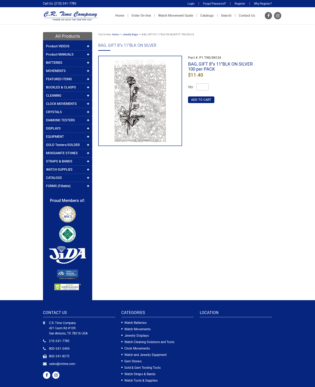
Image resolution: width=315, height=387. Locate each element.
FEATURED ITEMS (67, 79)
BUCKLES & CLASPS (67, 87)
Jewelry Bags (130, 34)
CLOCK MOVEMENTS (67, 104)
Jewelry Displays (136, 335)
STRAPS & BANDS (67, 161)
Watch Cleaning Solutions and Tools (149, 342)
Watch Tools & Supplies (141, 380)
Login (191, 3)
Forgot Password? (214, 3)
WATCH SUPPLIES (67, 170)
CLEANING (67, 96)
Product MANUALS (67, 55)
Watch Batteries (135, 323)
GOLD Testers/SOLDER (67, 145)
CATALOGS (67, 178)
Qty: (191, 87)
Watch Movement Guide (175, 15)
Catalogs (207, 15)
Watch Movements (137, 329)
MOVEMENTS (67, 71)
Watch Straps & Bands (139, 374)
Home (119, 15)
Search (226, 15)
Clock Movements (137, 348)
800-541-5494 (59, 349)
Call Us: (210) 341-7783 (59, 3)
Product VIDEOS (67, 46)
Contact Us (247, 15)
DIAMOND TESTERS (67, 120)
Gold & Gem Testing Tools (142, 368)
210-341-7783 (59, 341)
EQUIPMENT (67, 137)
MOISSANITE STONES (67, 153)
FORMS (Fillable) (67, 186)
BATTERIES (67, 63)
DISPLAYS (67, 129)
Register (240, 3)
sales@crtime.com (62, 364)
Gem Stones (133, 361)
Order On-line (141, 15)
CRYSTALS (67, 112)
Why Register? (263, 3)
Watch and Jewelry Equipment (145, 355)
